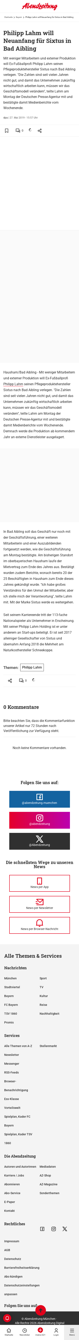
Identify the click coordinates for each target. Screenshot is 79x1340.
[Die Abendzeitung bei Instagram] (39, 820)
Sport (43, 978)
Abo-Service (12, 1193)
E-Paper (9, 1202)
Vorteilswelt (12, 1107)
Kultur (44, 996)
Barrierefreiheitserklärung (21, 1267)
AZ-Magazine (49, 1184)
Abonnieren (12, 1184)
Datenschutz (12, 1259)
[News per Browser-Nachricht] (39, 925)
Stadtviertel (12, 987)
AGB (7, 1250)
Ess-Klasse (11, 1099)
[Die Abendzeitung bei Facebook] (39, 799)
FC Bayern (11, 1004)
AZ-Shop (45, 1175)
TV (41, 987)
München (10, 978)
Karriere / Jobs (14, 1175)
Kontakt (9, 1210)
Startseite (8, 17)
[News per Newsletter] (39, 904)
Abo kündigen (13, 1276)
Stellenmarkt (48, 1046)
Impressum (11, 1241)
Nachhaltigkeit (49, 1013)
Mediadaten (48, 1166)
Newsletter (11, 1054)
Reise (43, 1004)
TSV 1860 (10, 1013)
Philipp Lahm (13, 384)
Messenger (11, 1063)
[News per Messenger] (39, 883)
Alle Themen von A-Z (18, 1046)
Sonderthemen (49, 1193)
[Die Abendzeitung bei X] (39, 841)
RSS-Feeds (11, 1072)
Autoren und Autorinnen (20, 1166)
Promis (9, 1022)
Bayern (19, 17)
